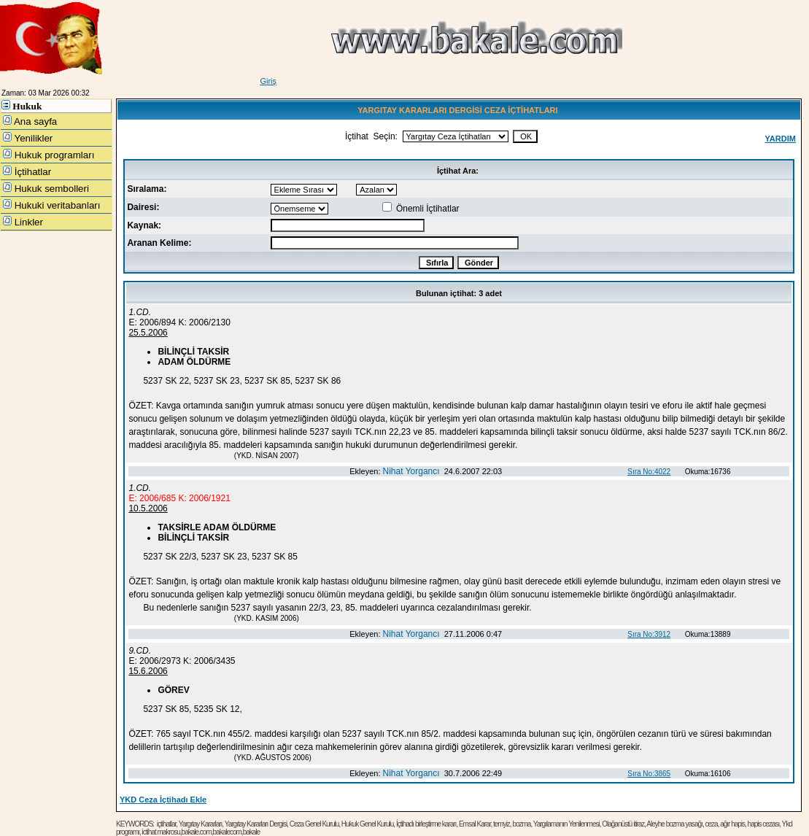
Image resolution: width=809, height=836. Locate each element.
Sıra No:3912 (648, 634)
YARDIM (780, 138)
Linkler (23, 222)
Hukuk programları (48, 154)
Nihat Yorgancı (411, 471)
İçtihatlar (27, 171)
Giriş (268, 81)
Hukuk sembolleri (46, 188)
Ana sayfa (30, 121)
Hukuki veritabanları (52, 205)
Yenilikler (28, 138)
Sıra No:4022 (648, 472)
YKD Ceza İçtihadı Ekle (163, 799)
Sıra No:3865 (648, 774)
